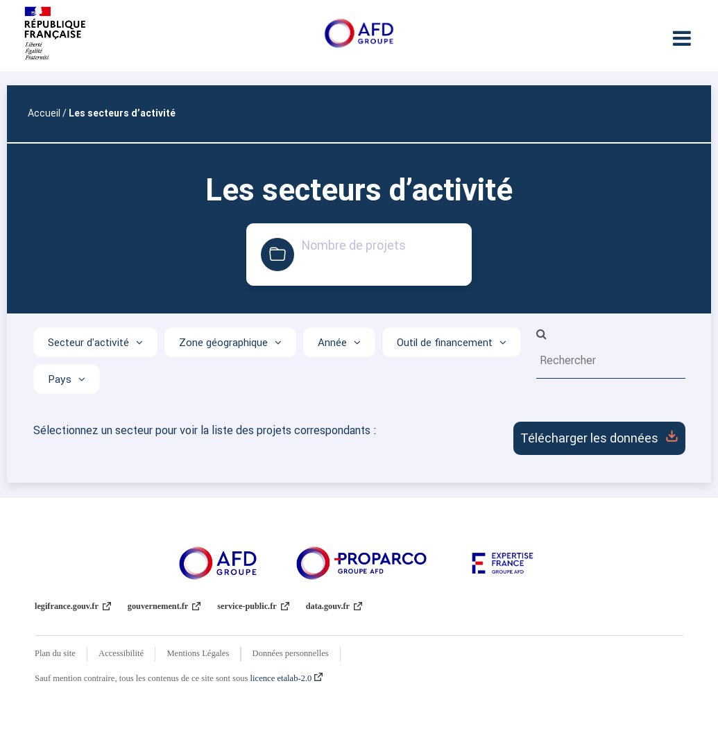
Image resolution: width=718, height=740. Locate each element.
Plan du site (55, 653)
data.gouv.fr (334, 606)
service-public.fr (253, 606)
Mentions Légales (197, 653)
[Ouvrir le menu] (681, 38)
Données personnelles (291, 653)
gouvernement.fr (164, 606)
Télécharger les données (599, 438)
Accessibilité (121, 653)
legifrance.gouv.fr (73, 606)
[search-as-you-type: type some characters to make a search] (610, 360)
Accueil (44, 113)
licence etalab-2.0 (286, 678)
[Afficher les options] (95, 342)
